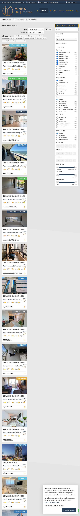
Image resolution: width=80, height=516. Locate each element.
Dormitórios (59, 141)
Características (60, 77)
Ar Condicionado (68, 101)
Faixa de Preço (60, 163)
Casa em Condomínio (68, 70)
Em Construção (68, 137)
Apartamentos (68, 52)
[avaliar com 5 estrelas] (11, 449)
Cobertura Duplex (68, 62)
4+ (70, 145)
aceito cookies (68, 510)
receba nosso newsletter (10, 503)
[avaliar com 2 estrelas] (5, 449)
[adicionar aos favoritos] (23, 73)
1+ (58, 145)
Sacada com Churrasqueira (68, 109)
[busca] (76, 10)
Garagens (59, 149)
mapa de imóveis (8, 508)
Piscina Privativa (68, 105)
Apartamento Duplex (68, 56)
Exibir (26, 29)
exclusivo (68, 118)
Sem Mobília (68, 92)
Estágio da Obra (60, 130)
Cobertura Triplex (68, 64)
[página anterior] (29, 449)
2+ (62, 145)
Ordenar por (24, 32)
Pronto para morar (68, 139)
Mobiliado (68, 88)
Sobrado (68, 72)
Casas (68, 66)
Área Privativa (60, 178)
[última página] (50, 449)
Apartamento (68, 54)
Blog (61, 11)
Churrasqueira (68, 103)
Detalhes (58, 96)
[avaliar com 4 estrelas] (9, 449)
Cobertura (68, 60)
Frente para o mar (68, 82)
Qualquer (61, 50)
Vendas (43, 11)
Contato (70, 11)
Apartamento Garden (68, 58)
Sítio (68, 74)
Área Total (59, 171)
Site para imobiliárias (65, 514)
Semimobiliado (68, 90)
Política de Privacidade (25, 514)
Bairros (58, 41)
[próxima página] (46, 449)
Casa (68, 68)
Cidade (58, 36)
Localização (59, 34)
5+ (74, 145)
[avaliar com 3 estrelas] (7, 449)
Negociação (59, 114)
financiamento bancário (68, 122)
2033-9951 (32, 2)
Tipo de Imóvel (60, 47)
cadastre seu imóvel (9, 507)
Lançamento (68, 135)
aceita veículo (68, 126)
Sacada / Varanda (68, 107)
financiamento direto (68, 124)
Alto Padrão (68, 93)
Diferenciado (68, 86)
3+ (66, 145)
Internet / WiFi (68, 111)
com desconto (68, 117)
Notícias (53, 11)
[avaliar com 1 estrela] (3, 449)
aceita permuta (68, 120)
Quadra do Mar (68, 84)
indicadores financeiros (10, 505)
